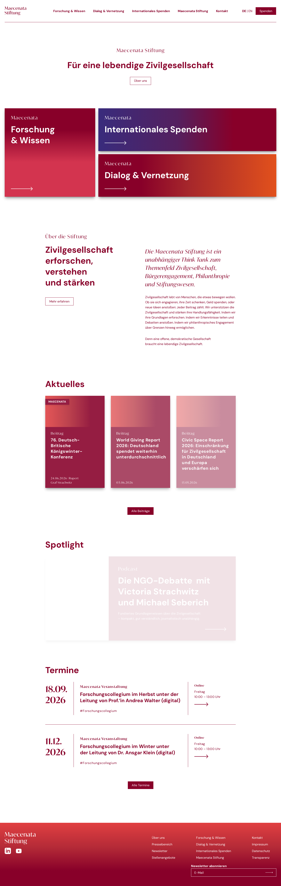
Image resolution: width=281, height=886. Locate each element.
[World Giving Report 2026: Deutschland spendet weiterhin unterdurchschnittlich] (140, 442)
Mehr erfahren (59, 301)
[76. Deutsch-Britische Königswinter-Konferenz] (75, 442)
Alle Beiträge (140, 511)
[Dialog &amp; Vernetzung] (187, 175)
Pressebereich (162, 844)
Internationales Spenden (151, 11)
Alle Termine (140, 785)
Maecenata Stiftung (193, 11)
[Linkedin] (8, 851)
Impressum (260, 844)
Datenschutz (261, 851)
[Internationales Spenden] (187, 129)
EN (250, 11)
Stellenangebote (163, 857)
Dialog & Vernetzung (108, 11)
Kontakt (222, 11)
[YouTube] (19, 851)
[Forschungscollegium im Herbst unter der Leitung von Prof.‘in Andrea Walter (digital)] (140, 698)
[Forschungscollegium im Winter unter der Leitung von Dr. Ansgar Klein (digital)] (140, 750)
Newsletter (159, 851)
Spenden (266, 11)
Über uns (140, 81)
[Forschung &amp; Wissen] (50, 152)
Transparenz (260, 857)
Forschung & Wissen (69, 11)
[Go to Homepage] (70, 838)
